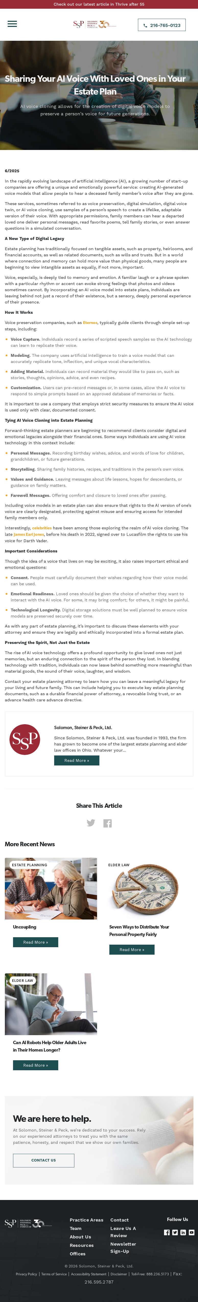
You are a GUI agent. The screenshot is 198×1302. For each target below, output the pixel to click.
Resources (82, 1245)
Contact (119, 1220)
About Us (80, 1236)
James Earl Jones (29, 535)
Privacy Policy (26, 1274)
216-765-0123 (165, 25)
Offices (78, 1253)
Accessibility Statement (89, 1274)
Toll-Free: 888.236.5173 (150, 1274)
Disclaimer (119, 1274)
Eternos (90, 323)
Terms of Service (54, 1274)
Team (76, 1228)
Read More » (76, 760)
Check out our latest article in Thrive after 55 (99, 4)
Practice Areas (86, 1220)
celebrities (42, 528)
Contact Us (43, 1161)
